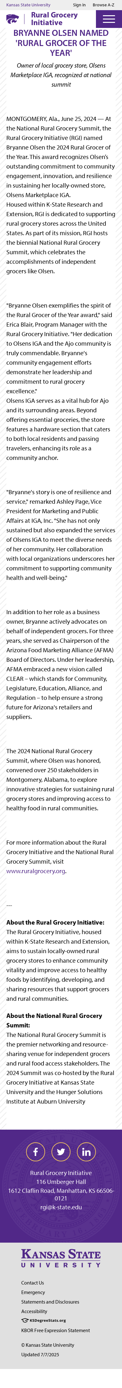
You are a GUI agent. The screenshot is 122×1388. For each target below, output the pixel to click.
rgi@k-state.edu (61, 1207)
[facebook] (35, 1151)
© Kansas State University (47, 1345)
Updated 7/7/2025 (40, 1354)
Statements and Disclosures (50, 1302)
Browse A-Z (103, 5)
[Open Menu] (109, 19)
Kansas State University (28, 5)
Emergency (33, 1292)
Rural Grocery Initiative (54, 18)
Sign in (79, 5)
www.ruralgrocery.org (35, 871)
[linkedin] (86, 1151)
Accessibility (34, 1311)
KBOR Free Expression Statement (55, 1330)
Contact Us (32, 1283)
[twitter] (61, 1151)
